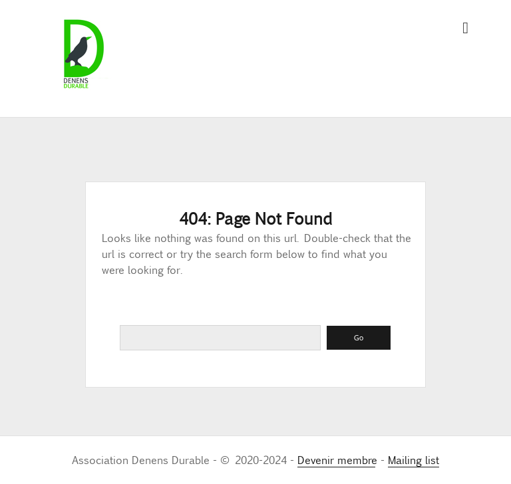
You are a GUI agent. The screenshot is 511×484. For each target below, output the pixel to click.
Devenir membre (336, 460)
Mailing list (413, 460)
